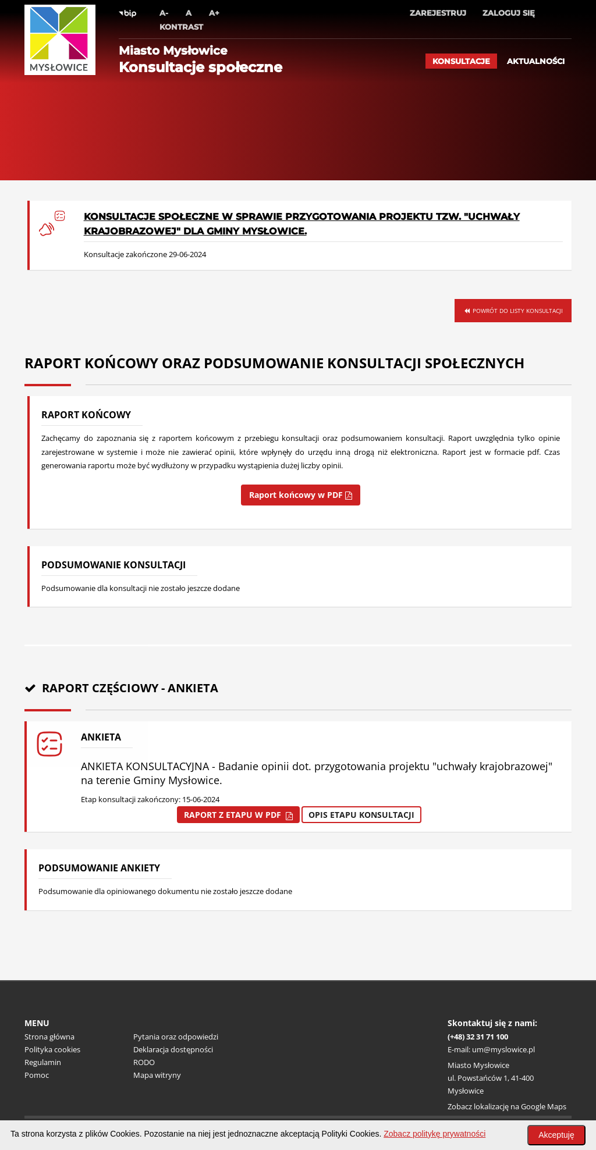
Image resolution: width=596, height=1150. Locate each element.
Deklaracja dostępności (173, 1049)
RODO (144, 1062)
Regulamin (42, 1062)
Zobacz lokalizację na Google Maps (507, 1106)
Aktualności (536, 61)
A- (163, 12)
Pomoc (36, 1075)
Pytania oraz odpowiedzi (175, 1036)
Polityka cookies (52, 1049)
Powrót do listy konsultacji (513, 311)
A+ (214, 12)
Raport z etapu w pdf (238, 814)
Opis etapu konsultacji (361, 814)
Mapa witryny (157, 1075)
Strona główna (49, 1036)
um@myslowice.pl (503, 1049)
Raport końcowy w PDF (300, 494)
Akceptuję (556, 1135)
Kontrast (181, 26)
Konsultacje (461, 61)
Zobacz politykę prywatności (434, 1133)
